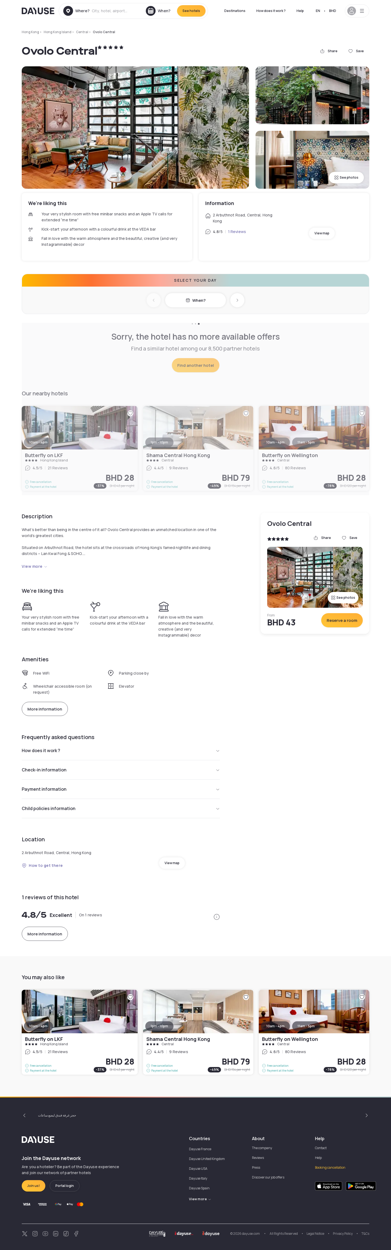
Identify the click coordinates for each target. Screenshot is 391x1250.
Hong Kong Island (57, 32)
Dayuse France (200, 1149)
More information (44, 709)
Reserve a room (342, 620)
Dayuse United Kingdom (207, 1158)
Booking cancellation (330, 1167)
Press (256, 1167)
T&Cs (365, 1233)
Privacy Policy (343, 1233)
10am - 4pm (38, 1026)
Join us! (33, 1185)
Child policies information (121, 808)
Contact (321, 1148)
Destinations (234, 10)
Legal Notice (315, 1233)
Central (82, 32)
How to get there (42, 865)
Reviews (258, 1157)
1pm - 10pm (159, 1026)
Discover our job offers (268, 1177)
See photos (346, 177)
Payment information (121, 789)
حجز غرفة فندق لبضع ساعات (57, 1115)
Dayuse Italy (198, 1178)
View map (321, 233)
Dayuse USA (198, 1168)
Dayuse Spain (199, 1188)
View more (35, 566)
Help (300, 10)
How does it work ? (271, 10)
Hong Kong (30, 32)
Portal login (64, 1185)
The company (262, 1148)
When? (196, 300)
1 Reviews (237, 231)
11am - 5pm (306, 1026)
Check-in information (121, 770)
